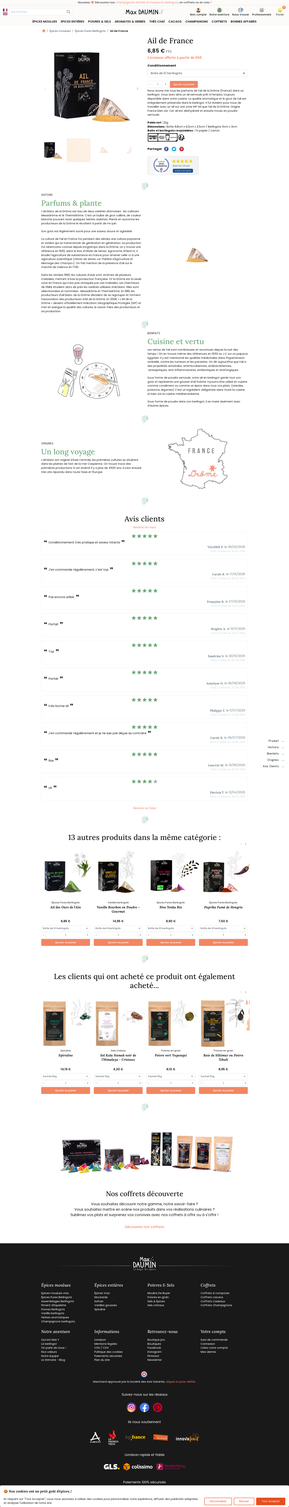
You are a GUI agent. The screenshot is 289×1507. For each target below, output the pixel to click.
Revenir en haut (144, 527)
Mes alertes (208, 1352)
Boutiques (154, 1344)
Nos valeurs (49, 1352)
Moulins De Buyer (158, 1293)
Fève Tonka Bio (171, 907)
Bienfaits (276, 753)
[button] (280, 12)
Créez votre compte (214, 1348)
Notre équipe (50, 1356)
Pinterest (153, 1356)
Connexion (208, 1344)
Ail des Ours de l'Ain (65, 907)
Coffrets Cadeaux (213, 1301)
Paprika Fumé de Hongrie (223, 907)
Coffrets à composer (215, 1293)
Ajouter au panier (183, 84)
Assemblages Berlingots (57, 1301)
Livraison (100, 1340)
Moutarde (101, 1297)
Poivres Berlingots (53, 1309)
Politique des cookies (108, 1352)
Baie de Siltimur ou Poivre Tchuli (223, 1057)
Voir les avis (183, 170)
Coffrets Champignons (216, 1305)
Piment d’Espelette (53, 1305)
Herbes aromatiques (55, 1317)
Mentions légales (105, 1344)
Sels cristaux (155, 1305)
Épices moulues (60, 31)
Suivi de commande (214, 1340)
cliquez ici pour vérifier (180, 1382)
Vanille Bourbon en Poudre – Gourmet (118, 909)
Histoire (276, 747)
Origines (275, 759)
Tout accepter (271, 1501)
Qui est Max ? (50, 1340)
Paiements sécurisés (108, 1356)
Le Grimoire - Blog (53, 1360)
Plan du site (102, 1360)
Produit (276, 740)
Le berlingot (49, 1344)
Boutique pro (156, 1340)
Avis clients (273, 766)
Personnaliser (218, 1501)
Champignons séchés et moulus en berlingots (153, 2)
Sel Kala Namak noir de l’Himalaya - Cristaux (118, 1057)
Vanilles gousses (105, 1305)
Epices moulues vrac (55, 1293)
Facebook (154, 1348)
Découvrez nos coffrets (144, 1226)
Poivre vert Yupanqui (171, 1055)
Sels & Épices (156, 1301)
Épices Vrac (102, 1293)
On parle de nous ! (53, 1348)
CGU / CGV (101, 1348)
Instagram (154, 1352)
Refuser (244, 1501)
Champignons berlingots (58, 1321)
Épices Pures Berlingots (90, 31)
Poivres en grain (158, 1297)
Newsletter (154, 1360)
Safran (98, 1301)
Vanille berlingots (52, 1313)
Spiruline (66, 1055)
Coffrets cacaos (212, 1297)
